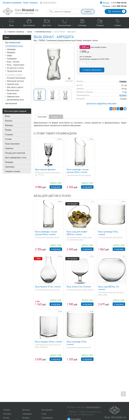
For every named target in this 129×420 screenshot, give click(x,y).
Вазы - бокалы (13, 61)
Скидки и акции (12, 171)
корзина (118, 11)
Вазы (6, 37)
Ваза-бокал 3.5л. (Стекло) (79, 286)
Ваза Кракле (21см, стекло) (48, 286)
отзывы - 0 (56, 116)
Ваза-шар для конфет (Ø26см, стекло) (77, 233)
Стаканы (9, 134)
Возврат (25, 417)
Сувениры (9, 166)
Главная (6, 409)
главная (15, 31)
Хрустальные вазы (12, 42)
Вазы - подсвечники (15, 65)
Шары (9, 55)
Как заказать (47, 409)
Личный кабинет (49, 2)
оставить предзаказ (92, 70)
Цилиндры (11, 49)
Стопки (8, 139)
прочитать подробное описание (101, 103)
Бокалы (8, 120)
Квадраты (11, 52)
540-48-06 (119, 2)
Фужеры (9, 125)
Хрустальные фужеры (45, 169)
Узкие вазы (12, 93)
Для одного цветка (15, 87)
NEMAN (123, 95)
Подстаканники (12, 143)
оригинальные (11, 103)
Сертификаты (47, 417)
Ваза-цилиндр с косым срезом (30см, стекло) (78, 171)
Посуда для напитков (15, 153)
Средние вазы (13, 84)
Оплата (6, 417)
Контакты (34, 2)
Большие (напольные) (16, 78)
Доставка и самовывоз (12, 2)
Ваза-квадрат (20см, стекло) (48, 341)
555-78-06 (119, 6)
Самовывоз (27, 413)
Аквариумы (12, 58)
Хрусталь (26, 409)
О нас (44, 413)
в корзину (55, 187)
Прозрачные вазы (14, 71)
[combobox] (66, 11)
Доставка (7, 413)
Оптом (25, 2)
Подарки (9, 162)
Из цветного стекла (15, 68)
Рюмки (8, 130)
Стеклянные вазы (14, 46)
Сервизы (9, 148)
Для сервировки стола (15, 157)
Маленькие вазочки (15, 81)
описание (42, 116)
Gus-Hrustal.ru (93, 407)
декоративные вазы (15, 99)
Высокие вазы (13, 90)
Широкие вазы (13, 96)
